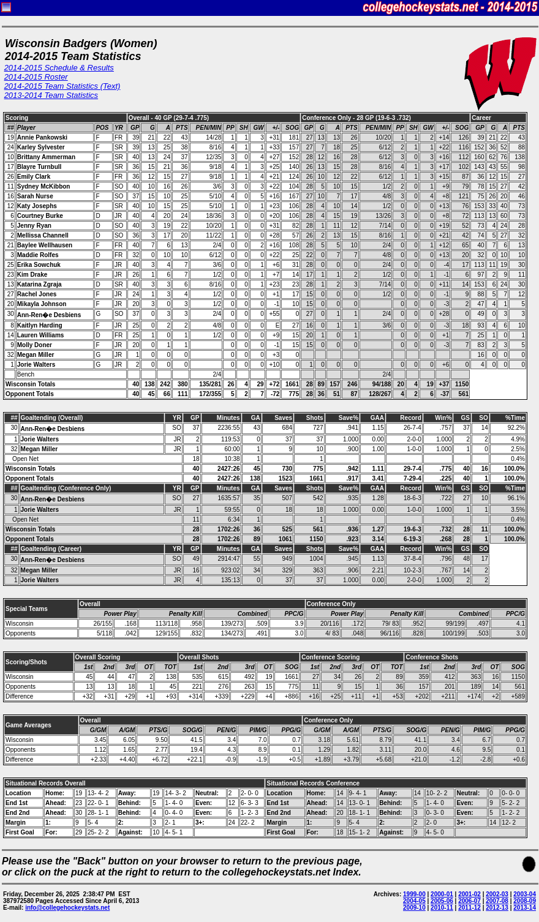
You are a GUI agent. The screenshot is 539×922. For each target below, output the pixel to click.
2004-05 (414, 901)
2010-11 (442, 907)
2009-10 (414, 907)
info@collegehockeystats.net (67, 907)
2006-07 (469, 901)
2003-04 (524, 894)
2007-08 (497, 901)
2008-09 (524, 901)
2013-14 (524, 907)
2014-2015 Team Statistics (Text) (62, 86)
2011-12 (469, 907)
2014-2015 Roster (36, 76)
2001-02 (469, 894)
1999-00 (414, 894)
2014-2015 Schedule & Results (59, 67)
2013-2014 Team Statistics (51, 95)
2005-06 (442, 901)
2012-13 (497, 907)
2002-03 (497, 894)
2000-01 (442, 894)
